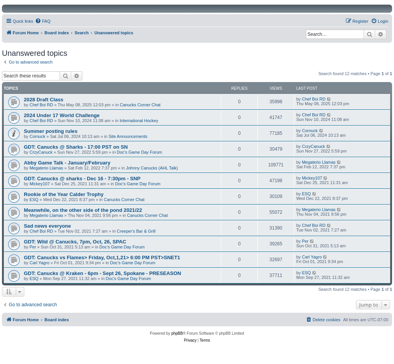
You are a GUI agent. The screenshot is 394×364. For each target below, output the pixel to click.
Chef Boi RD (41, 104)
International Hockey (139, 120)
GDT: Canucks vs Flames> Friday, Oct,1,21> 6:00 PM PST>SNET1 (102, 257)
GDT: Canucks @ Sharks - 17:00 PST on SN (76, 147)
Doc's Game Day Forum (139, 152)
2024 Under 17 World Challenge (62, 115)
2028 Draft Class (43, 99)
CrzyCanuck (41, 152)
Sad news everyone (47, 226)
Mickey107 (40, 183)
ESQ (34, 199)
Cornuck (37, 136)
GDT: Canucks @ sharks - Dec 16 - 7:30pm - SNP (82, 178)
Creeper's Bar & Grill (136, 231)
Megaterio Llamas (46, 168)
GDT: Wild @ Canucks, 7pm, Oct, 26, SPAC (75, 242)
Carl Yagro (40, 262)
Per (33, 247)
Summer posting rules (50, 131)
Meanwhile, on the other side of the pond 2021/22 (83, 210)
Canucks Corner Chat (140, 104)
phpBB (177, 333)
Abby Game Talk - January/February (67, 163)
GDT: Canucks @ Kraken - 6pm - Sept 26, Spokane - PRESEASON (102, 273)
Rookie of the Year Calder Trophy (64, 194)
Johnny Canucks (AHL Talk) (152, 168)
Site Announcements (128, 136)
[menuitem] (42, 21)
